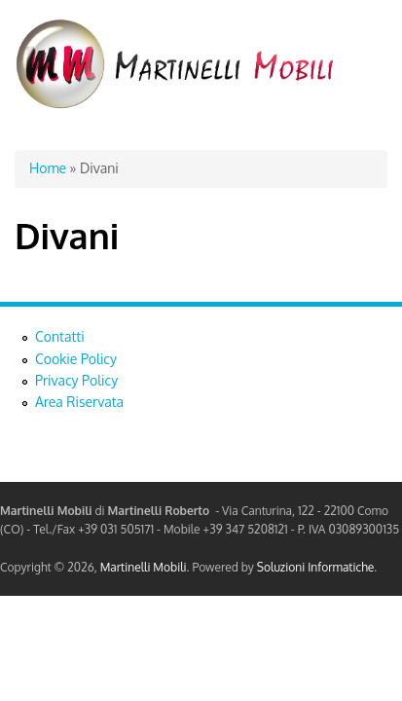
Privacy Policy (76, 380)
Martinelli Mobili (143, 567)
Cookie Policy (76, 358)
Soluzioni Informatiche (315, 567)
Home (47, 168)
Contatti (60, 336)
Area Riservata (79, 401)
